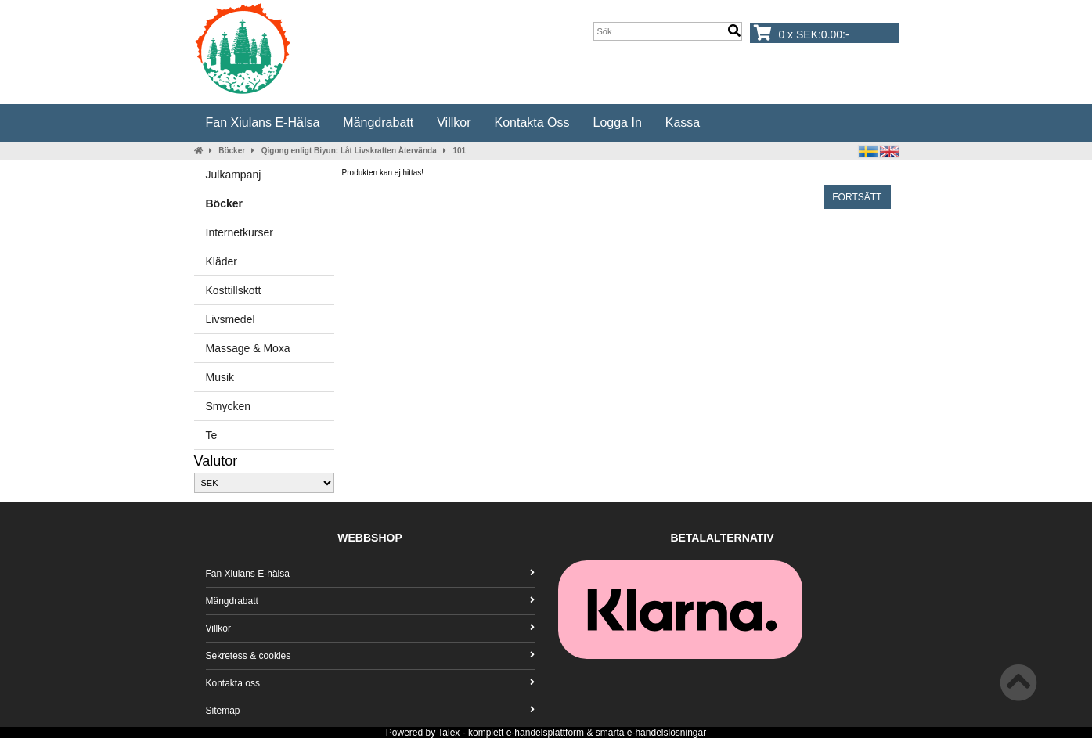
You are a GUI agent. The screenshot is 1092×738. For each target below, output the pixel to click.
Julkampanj (233, 174)
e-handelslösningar (666, 732)
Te (212, 435)
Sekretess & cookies (370, 655)
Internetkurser (239, 232)
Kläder (221, 261)
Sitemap (370, 710)
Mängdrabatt (378, 122)
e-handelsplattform (545, 732)
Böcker (231, 150)
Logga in (617, 122)
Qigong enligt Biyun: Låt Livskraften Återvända (349, 150)
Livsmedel (230, 319)
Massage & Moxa (248, 348)
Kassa (682, 122)
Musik (220, 377)
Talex (449, 732)
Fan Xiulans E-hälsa (263, 122)
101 (459, 150)
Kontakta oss (531, 122)
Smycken (228, 406)
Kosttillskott (233, 290)
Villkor (453, 122)
